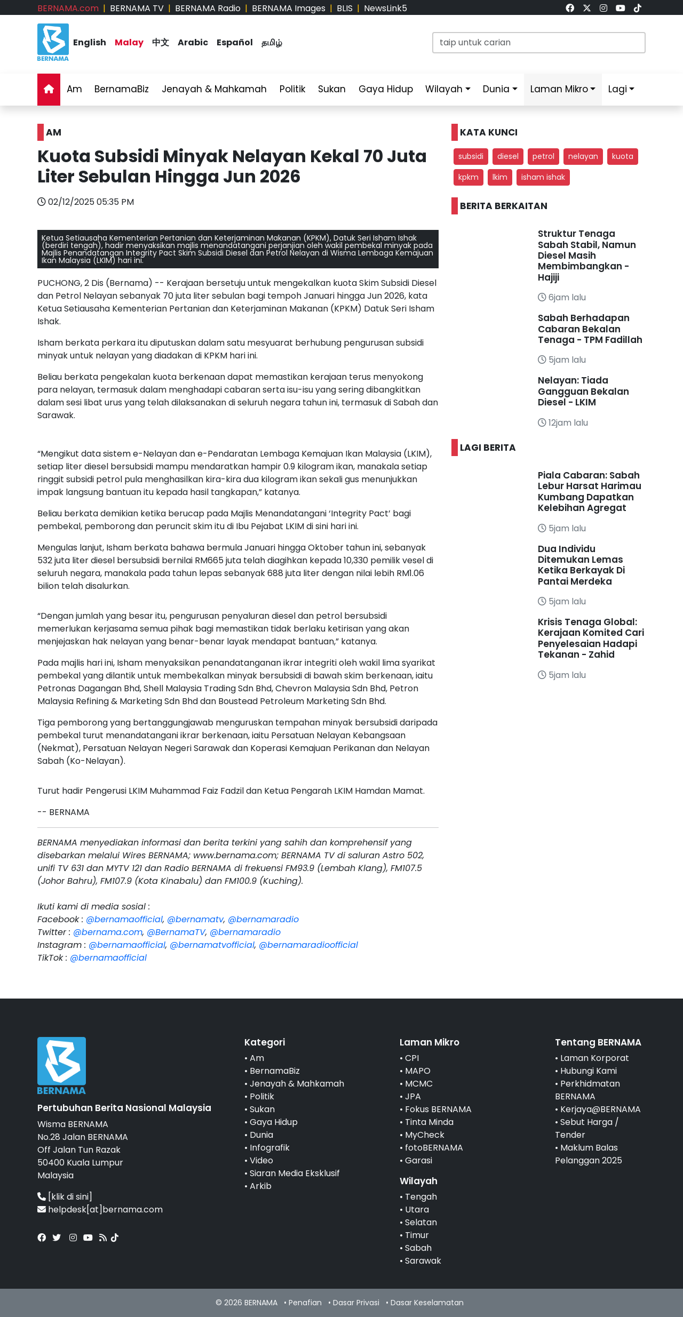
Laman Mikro (559, 89)
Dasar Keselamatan (427, 1302)
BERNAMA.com (68, 8)
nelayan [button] (583, 156)
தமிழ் (271, 42)
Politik (292, 89)
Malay (129, 42)
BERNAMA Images (288, 8)
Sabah (418, 1248)
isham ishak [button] (543, 177)
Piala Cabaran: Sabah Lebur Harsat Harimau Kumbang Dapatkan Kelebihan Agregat (589, 491)
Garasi (418, 1160)
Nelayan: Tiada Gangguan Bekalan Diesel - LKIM (583, 391)
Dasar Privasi (356, 1302)
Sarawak (423, 1261)
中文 (160, 42)
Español (235, 42)
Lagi (617, 89)
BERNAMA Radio (208, 8)
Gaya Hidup (386, 89)
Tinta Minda (429, 1122)
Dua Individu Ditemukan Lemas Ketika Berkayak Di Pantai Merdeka (581, 565)
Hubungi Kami (588, 1071)
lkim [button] (500, 177)
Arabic (193, 42)
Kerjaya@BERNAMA (600, 1109)
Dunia (496, 89)
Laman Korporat (594, 1058)
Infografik (270, 1148)
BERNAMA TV (137, 8)
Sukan (332, 89)
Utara (417, 1209)
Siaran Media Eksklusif (295, 1173)
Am (74, 89)
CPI (412, 1058)
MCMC (419, 1083)
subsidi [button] (470, 156)
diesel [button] (508, 156)
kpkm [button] (468, 177)
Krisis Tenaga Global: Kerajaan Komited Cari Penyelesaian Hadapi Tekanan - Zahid (591, 638)
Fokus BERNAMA (438, 1109)
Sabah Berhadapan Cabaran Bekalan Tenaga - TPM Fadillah (590, 329)
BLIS (345, 8)
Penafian (305, 1302)
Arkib (261, 1186)
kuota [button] (622, 156)
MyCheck (424, 1135)
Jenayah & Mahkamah (214, 89)
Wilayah (444, 89)
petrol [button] (543, 156)
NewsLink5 (385, 8)
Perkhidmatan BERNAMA (587, 1090)
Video (261, 1160)
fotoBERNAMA (434, 1148)
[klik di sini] (70, 1197)
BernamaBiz (121, 89)
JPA (413, 1096)
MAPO (418, 1071)
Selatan (421, 1222)
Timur (417, 1235)
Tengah (421, 1197)
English (89, 42)
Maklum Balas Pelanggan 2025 (588, 1154)
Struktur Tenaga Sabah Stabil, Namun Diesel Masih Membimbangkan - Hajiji (587, 255)
